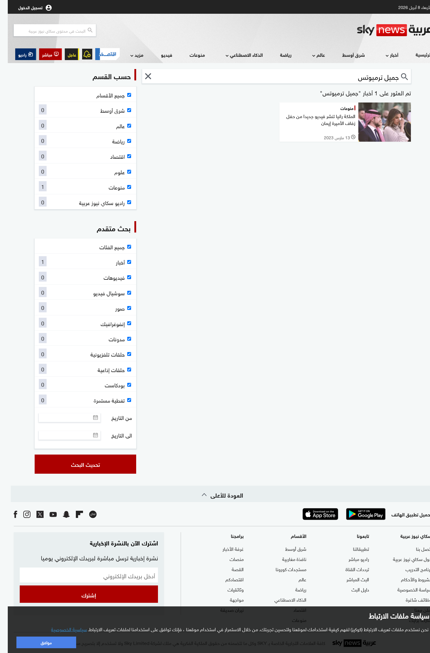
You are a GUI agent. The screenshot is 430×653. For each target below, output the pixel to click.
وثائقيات (228, 589)
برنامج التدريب (411, 568)
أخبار (384, 55)
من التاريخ (114, 417)
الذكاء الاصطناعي (235, 55)
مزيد (128, 55)
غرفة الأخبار (225, 548)
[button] (42, 54)
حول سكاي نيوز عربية (404, 558)
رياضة (278, 54)
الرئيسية (416, 54)
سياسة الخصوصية (407, 589)
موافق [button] (38, 642)
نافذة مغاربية (286, 558)
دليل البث (352, 589)
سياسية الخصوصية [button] (61, 629)
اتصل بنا (416, 548)
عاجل (64, 54)
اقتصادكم (227, 578)
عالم (310, 55)
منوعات (189, 54)
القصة (230, 568)
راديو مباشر (351, 558)
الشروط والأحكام (408, 578)
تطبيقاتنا (353, 548)
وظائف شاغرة (411, 599)
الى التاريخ (114, 435)
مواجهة (229, 599)
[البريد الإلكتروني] (81, 575)
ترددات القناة (349, 568)
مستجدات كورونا (283, 568)
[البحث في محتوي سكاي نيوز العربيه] (47, 30)
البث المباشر (350, 578)
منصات (229, 558)
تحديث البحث (77, 464)
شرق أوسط (345, 54)
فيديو (159, 54)
